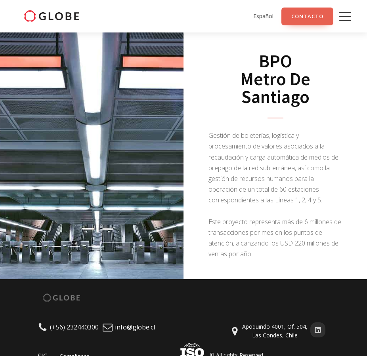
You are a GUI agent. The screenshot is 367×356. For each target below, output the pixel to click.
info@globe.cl (135, 327)
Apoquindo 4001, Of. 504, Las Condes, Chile (275, 331)
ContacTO (307, 16)
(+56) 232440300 (74, 327)
